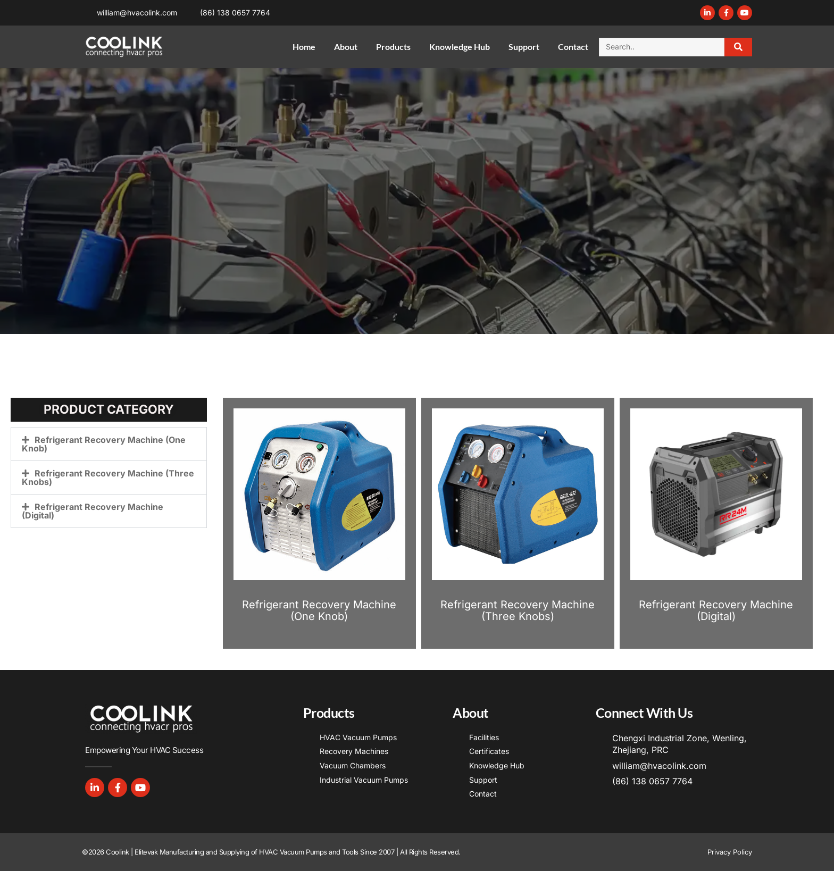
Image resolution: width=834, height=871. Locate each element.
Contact (573, 46)
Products (393, 46)
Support (523, 46)
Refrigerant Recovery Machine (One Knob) (104, 444)
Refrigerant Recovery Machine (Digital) (92, 511)
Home (304, 46)
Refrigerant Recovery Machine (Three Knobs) (108, 477)
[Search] (738, 47)
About (345, 46)
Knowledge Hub (459, 46)
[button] (108, 444)
